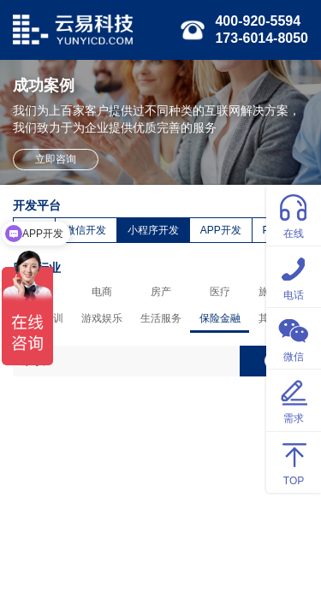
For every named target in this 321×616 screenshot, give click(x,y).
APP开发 (220, 230)
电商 (102, 292)
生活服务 (160, 318)
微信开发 (85, 230)
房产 (161, 292)
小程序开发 (153, 230)
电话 (293, 276)
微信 (293, 337)
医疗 (220, 292)
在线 (293, 214)
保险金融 (220, 318)
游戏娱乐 (101, 318)
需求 (293, 399)
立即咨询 (55, 159)
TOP (293, 461)
